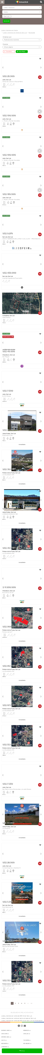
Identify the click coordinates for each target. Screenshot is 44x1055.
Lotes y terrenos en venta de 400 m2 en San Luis (16, 1016)
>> (31, 1003)
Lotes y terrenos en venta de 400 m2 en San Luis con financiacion (22, 1020)
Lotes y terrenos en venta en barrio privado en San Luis (18, 1018)
